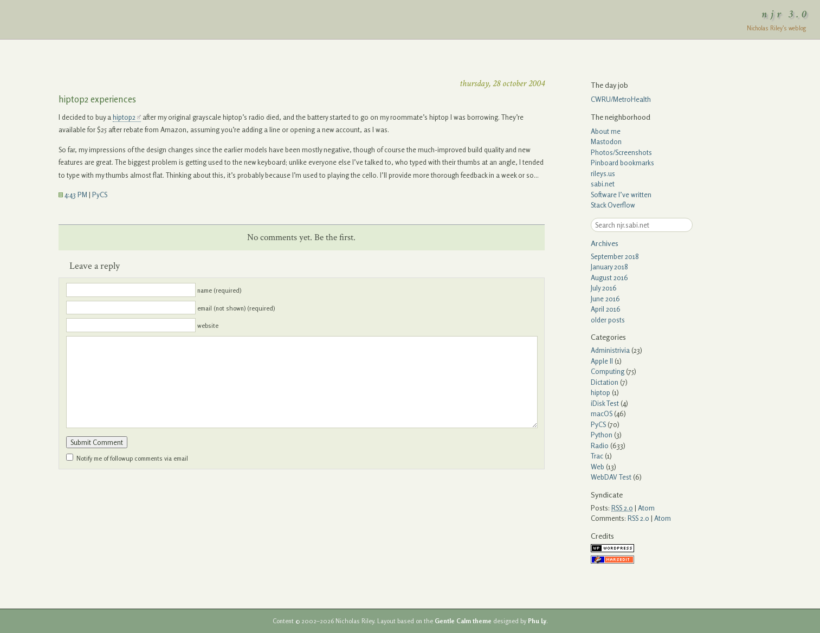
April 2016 (606, 309)
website (207, 326)
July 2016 (604, 287)
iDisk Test (605, 403)
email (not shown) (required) (236, 308)
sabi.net (603, 183)
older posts (608, 319)
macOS (601, 413)
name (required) (219, 290)
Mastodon (606, 141)
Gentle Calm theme (463, 621)
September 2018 (615, 256)
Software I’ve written (621, 194)
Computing (607, 371)
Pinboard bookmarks (622, 162)
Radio (600, 445)
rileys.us (603, 173)
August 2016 (609, 277)
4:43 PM (73, 194)
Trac (597, 455)
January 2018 (609, 266)
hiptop (600, 392)
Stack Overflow (613, 205)
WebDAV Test (611, 477)
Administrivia (610, 350)
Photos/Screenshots (621, 152)
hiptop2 (124, 117)
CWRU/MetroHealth (621, 99)
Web (597, 466)
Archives (604, 243)
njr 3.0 (785, 14)
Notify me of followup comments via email (132, 458)
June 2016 (605, 298)
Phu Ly (537, 621)
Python (601, 434)
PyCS (99, 194)
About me (606, 131)
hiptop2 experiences (97, 99)
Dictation (604, 382)
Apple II (602, 361)
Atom (646, 507)
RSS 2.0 (638, 518)
